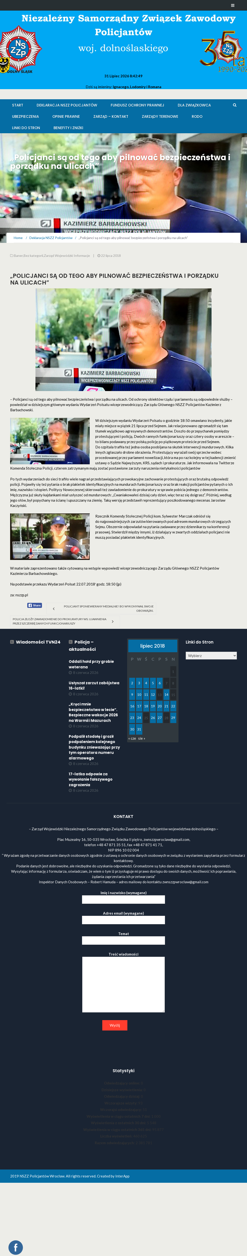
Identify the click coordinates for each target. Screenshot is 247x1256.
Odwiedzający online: (122, 1083)
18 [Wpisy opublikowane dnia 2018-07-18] (146, 706)
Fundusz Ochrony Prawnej (137, 105)
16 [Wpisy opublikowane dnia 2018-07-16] (132, 706)
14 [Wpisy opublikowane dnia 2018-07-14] (166, 694)
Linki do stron (26, 127)
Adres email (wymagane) (123, 916)
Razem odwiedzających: (115, 1143)
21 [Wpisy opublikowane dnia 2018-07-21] (166, 706)
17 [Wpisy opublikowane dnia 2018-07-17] (139, 706)
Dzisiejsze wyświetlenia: (123, 1090)
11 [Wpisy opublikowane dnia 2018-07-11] (146, 694)
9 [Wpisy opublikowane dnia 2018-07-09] (132, 694)
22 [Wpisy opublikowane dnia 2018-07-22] (173, 706)
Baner (18, 255)
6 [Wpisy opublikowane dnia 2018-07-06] (160, 683)
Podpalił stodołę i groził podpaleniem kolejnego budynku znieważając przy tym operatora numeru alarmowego (94, 747)
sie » (141, 738)
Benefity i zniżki (68, 127)
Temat (123, 937)
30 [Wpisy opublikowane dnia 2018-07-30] (132, 729)
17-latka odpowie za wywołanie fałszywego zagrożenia (90, 779)
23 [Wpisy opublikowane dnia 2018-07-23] (132, 718)
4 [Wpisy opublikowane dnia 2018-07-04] (146, 683)
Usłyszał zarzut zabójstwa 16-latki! (94, 685)
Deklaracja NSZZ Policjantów (67, 105)
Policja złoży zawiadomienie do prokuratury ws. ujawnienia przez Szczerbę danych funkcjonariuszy (59, 621)
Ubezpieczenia (25, 116)
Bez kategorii (33, 255)
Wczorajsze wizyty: (121, 1103)
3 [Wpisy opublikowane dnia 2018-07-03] (139, 683)
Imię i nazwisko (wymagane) (123, 896)
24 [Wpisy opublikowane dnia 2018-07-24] (139, 718)
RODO (197, 116)
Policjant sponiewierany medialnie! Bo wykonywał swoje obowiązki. (109, 608)
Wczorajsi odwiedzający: (121, 1109)
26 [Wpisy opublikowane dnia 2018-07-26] (153, 718)
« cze (132, 738)
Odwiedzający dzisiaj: (122, 1096)
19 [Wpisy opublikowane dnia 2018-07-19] (153, 706)
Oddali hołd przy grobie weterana (91, 664)
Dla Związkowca (194, 105)
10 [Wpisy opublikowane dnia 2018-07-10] (139, 694)
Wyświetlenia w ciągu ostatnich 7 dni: (119, 1116)
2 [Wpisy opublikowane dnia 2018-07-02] (132, 683)
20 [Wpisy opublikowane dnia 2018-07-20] (160, 706)
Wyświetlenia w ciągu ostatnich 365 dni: (117, 1129)
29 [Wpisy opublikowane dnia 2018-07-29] (173, 718)
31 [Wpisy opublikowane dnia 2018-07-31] (139, 729)
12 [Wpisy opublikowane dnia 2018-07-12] (153, 694)
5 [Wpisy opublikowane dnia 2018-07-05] (153, 683)
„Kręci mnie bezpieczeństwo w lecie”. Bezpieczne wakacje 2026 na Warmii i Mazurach (93, 712)
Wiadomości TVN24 (38, 642)
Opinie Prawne (66, 116)
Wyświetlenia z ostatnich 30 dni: (119, 1123)
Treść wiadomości (123, 982)
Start (17, 105)
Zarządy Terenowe (160, 116)
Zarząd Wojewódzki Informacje (67, 255)
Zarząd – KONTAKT (110, 116)
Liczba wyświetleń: (116, 1136)
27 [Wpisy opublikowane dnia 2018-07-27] (160, 718)
